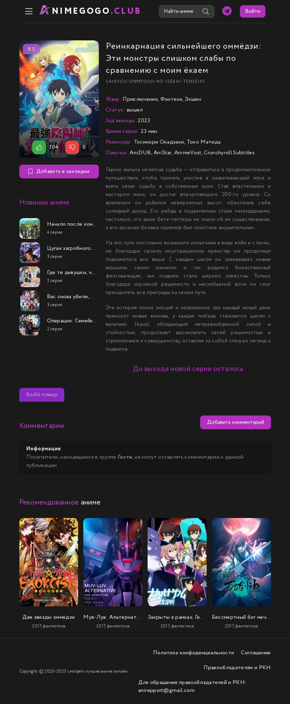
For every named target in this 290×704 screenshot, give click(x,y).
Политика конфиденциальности (193, 652)
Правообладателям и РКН (237, 667)
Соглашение (256, 652)
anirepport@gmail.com (166, 690)
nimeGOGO (92, 11)
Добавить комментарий (235, 422)
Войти (258, 11)
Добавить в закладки (58, 171)
